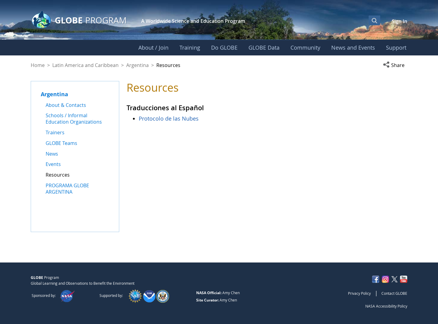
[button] (395, 65)
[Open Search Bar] (374, 20)
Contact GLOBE (394, 293)
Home (38, 65)
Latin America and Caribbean (85, 65)
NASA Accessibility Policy (386, 306)
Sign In (399, 21)
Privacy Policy (359, 293)
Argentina (137, 65)
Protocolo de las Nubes (169, 118)
